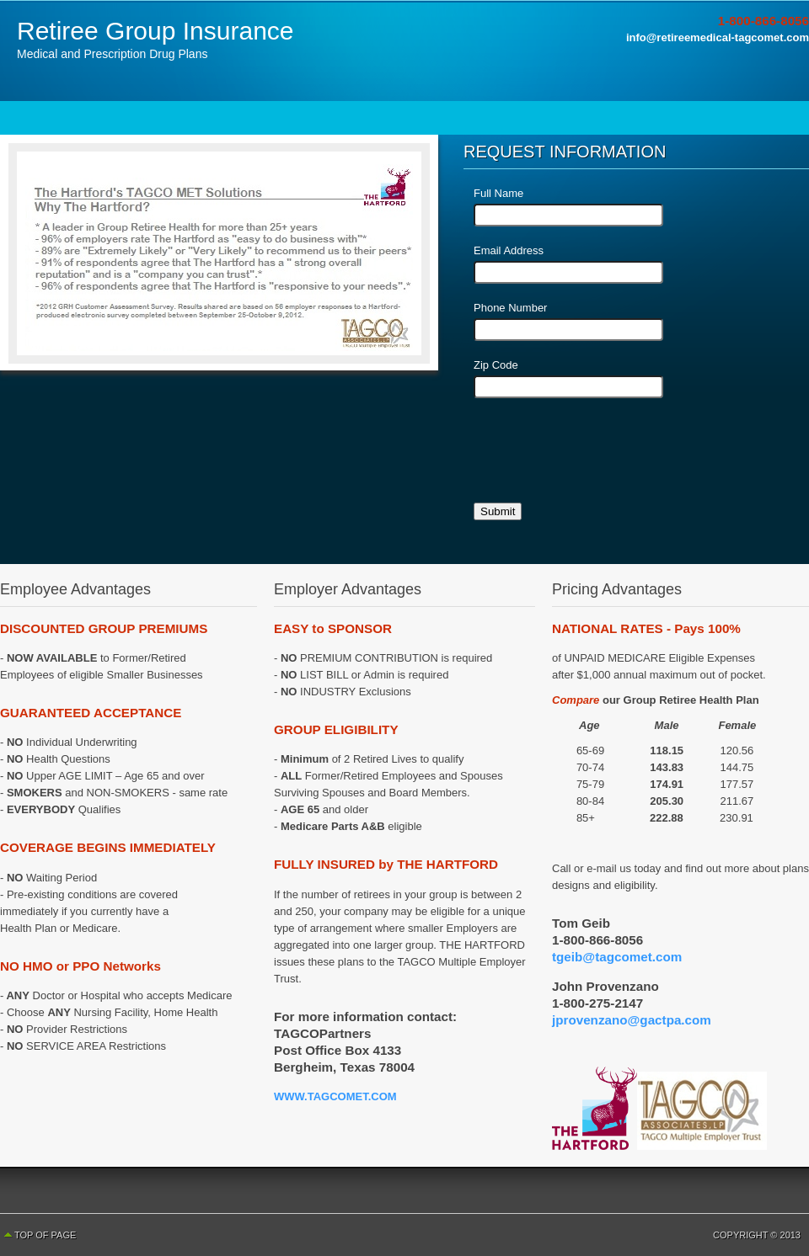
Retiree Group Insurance (155, 31)
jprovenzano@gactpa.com (631, 1020)
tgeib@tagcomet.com (617, 957)
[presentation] (602, 456)
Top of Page (45, 1235)
